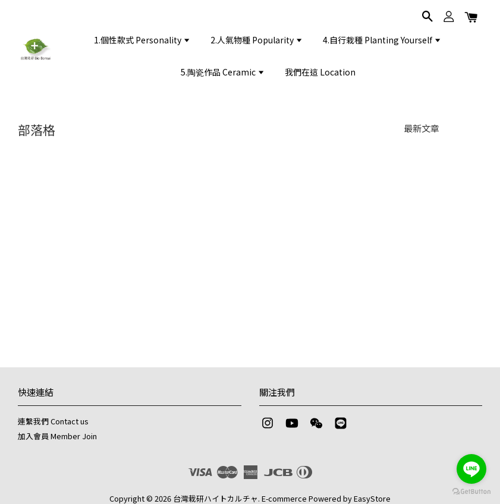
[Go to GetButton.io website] (471, 492)
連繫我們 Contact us (53, 421)
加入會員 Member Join (57, 436)
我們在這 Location (320, 72)
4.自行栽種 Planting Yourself (382, 40)
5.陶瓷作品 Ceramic (223, 72)
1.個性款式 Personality (142, 40)
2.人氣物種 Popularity (256, 40)
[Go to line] (471, 469)
